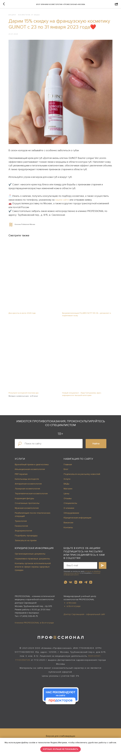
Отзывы (68, 500)
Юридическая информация (77, 519)
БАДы (66, 485)
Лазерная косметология (27, 490)
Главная (68, 466)
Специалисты (70, 504)
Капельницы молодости (27, 480)
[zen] (91, 584)
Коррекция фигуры (24, 500)
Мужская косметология (27, 509)
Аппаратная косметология (28, 485)
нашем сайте (80, 204)
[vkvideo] (76, 584)
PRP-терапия (21, 475)
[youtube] (81, 584)
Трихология (21, 522)
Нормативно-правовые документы (32, 560)
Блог (66, 471)
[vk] (70, 584)
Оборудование (71, 514)
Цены (66, 495)
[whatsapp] (65, 584)
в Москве (71, 604)
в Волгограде (74, 607)
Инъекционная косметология (30, 471)
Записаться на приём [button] (25, 542)
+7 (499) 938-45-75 (29, 617)
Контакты (68, 529)
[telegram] (86, 584)
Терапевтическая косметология (31, 495)
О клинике (69, 509)
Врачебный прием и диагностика (32, 466)
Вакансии (68, 524)
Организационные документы (30, 555)
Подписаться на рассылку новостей (82, 475)
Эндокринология (23, 532)
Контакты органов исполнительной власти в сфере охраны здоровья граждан (33, 568)
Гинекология (21, 527)
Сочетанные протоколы (27, 504)
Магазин (68, 490)
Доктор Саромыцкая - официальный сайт (84, 616)
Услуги (20, 460)
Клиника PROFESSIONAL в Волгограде (34, 624)
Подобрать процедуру (26, 537)
